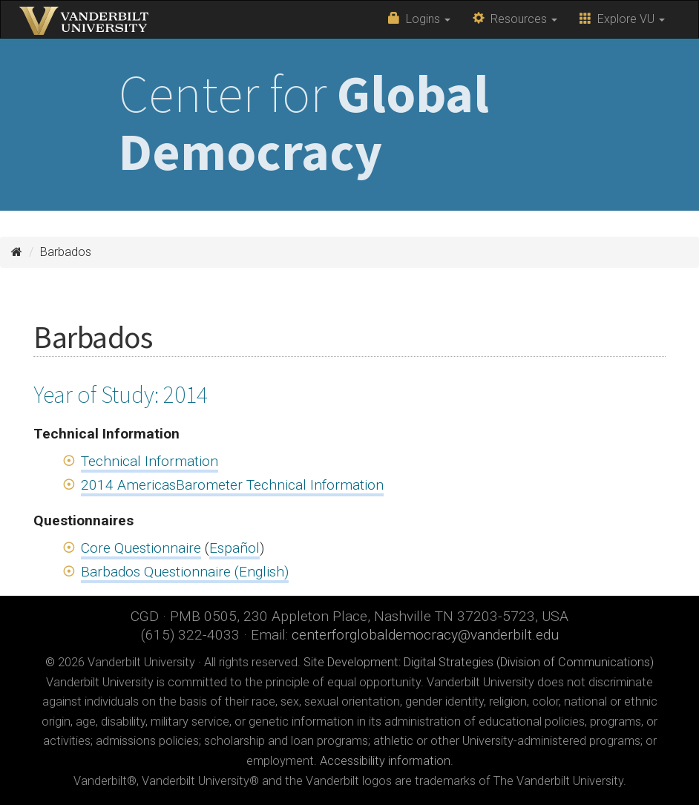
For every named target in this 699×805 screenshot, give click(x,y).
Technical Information (149, 461)
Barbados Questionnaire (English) (185, 571)
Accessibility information (385, 761)
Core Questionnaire (141, 547)
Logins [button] (419, 19)
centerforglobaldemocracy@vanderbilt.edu (425, 634)
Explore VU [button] (622, 19)
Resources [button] (515, 19)
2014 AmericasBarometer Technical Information (232, 484)
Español (234, 547)
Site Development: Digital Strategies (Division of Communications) (478, 662)
